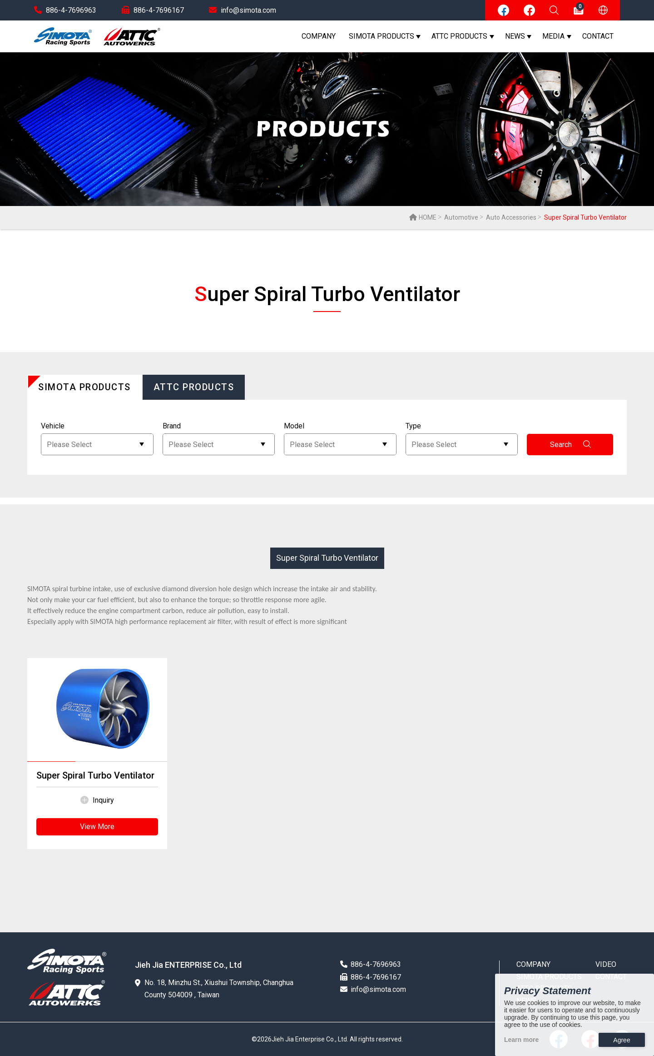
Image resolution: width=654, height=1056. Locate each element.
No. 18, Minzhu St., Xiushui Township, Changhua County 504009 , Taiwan (214, 988)
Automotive (461, 217)
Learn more (521, 1039)
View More (97, 826)
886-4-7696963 (65, 10)
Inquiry (97, 800)
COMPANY (319, 36)
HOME (422, 217)
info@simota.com (242, 10)
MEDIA (553, 36)
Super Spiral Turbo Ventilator (327, 558)
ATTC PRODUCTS (459, 36)
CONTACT (598, 36)
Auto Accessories (511, 217)
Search (570, 444)
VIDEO (605, 964)
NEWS (515, 36)
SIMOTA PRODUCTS (381, 36)
